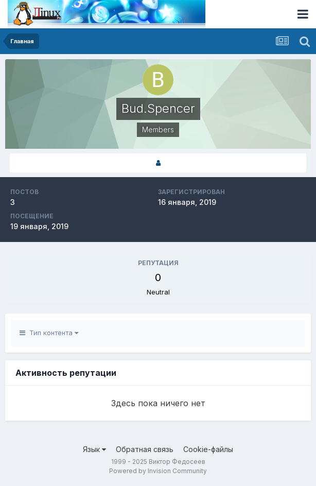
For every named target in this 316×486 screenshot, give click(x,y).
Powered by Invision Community (158, 471)
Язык (94, 449)
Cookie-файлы (208, 449)
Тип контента (49, 332)
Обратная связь (144, 449)
